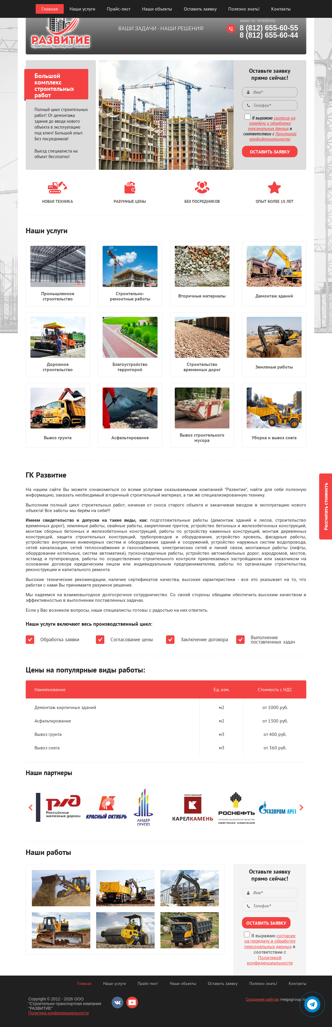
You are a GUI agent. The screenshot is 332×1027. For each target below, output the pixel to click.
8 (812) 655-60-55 (269, 28)
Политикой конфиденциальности (272, 136)
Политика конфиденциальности (58, 1013)
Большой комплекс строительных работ (54, 85)
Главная (50, 9)
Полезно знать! (244, 9)
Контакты (281, 9)
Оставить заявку (200, 9)
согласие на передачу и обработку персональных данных (271, 123)
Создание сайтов (262, 999)
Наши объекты (157, 9)
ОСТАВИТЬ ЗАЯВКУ (270, 152)
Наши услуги (82, 9)
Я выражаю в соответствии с (269, 128)
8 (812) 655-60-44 (269, 35)
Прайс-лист (118, 9)
